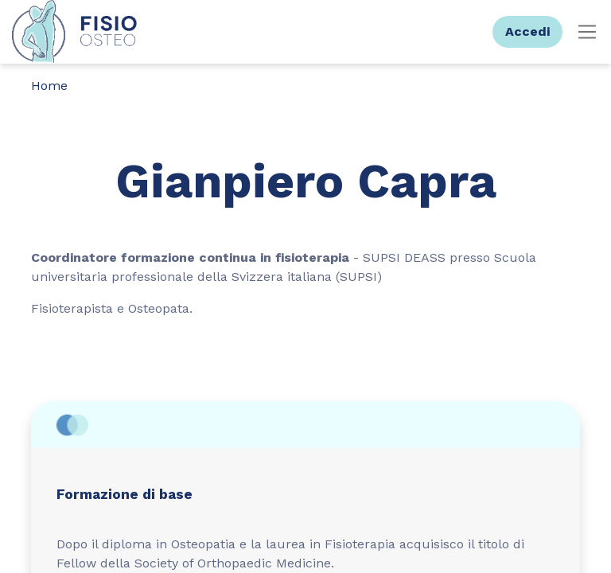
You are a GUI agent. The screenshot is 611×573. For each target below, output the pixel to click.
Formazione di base (124, 494)
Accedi (527, 31)
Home (49, 85)
